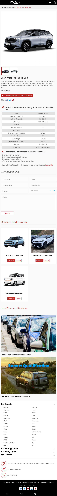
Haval (32, 410)
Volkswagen (34, 421)
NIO (32, 437)
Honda (5, 426)
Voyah (33, 434)
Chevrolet (6, 418)
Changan (33, 407)
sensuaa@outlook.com (11, 469)
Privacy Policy (31, 485)
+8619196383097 (9, 475)
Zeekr (32, 415)
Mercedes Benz (35, 432)
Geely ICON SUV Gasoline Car (14, 255)
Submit (7, 213)
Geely (11, 7)
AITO (4, 440)
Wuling (33, 440)
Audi (4, 434)
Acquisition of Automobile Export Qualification (16, 396)
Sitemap (22, 485)
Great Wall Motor (8, 443)
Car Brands (6, 403)
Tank (4, 421)
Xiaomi (33, 413)
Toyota (5, 407)
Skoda (33, 429)
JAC (32, 445)
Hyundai (5, 410)
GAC (32, 424)
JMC (32, 443)
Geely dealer (49, 165)
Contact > (18, 260)
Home (6, 7)
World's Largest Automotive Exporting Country (16, 355)
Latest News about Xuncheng (14, 308)
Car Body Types (8, 451)
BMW (4, 432)
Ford (4, 429)
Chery (4, 424)
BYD (4, 413)
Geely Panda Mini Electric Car (14, 293)
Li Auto (5, 415)
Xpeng (5, 437)
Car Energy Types (9, 448)
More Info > (11, 260)
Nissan (33, 426)
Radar (5, 445)
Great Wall (34, 418)
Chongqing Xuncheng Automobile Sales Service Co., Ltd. (26, 482)
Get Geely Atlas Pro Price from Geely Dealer (17, 95)
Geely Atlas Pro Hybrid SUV (22, 7)
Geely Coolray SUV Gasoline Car (42, 255)
